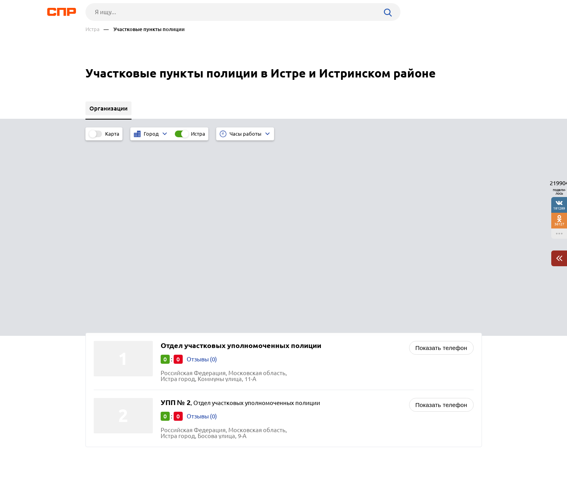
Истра (92, 29)
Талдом (106, 351)
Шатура (106, 341)
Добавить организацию (446, 447)
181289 (559, 208)
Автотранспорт (315, 361)
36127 (559, 224)
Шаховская (111, 332)
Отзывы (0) (202, 173)
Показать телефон (441, 162)
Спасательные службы (325, 351)
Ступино (107, 361)
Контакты (262, 448)
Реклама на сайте (204, 448)
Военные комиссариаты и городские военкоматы (363, 332)
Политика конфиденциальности (191, 471)
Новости (149, 448)
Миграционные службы (326, 322)
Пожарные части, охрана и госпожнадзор (351, 341)
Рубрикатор (100, 448)
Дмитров (108, 322)
